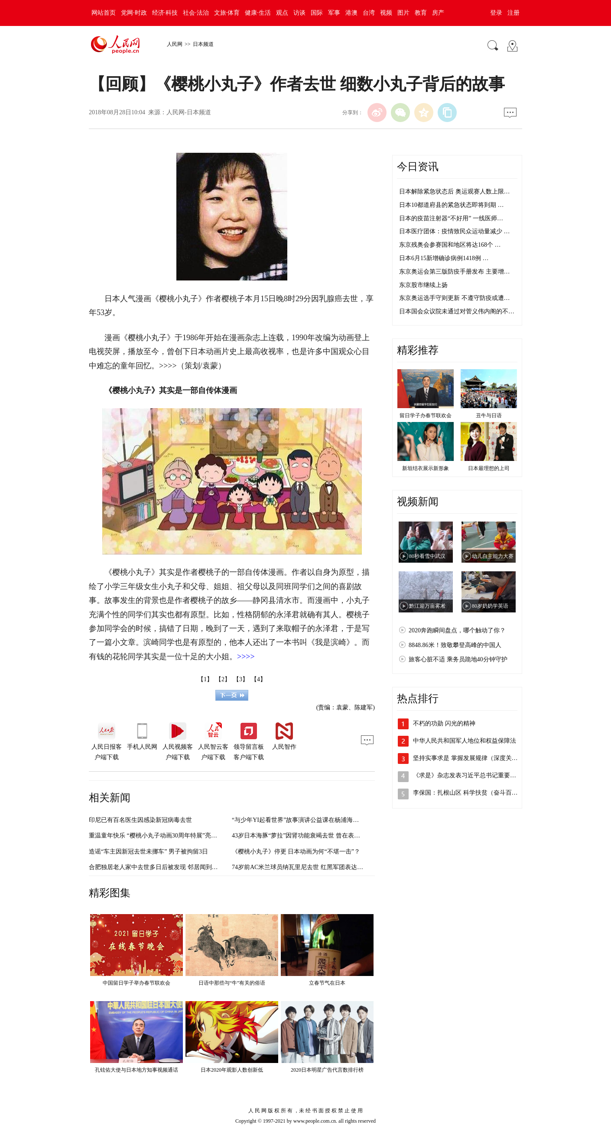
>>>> (168, 365)
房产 (438, 13)
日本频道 (203, 44)
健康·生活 (258, 13)
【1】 (205, 679)
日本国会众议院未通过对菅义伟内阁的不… (456, 311)
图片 (403, 13)
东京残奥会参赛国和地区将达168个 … (450, 245)
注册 (513, 13)
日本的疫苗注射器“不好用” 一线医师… (451, 218)
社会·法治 (196, 13)
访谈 (299, 13)
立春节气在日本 (327, 983)
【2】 (223, 679)
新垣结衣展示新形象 (425, 468)
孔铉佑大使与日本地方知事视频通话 (136, 1070)
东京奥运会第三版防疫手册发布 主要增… (454, 271)
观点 (282, 13)
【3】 (240, 679)
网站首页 (103, 13)
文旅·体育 (227, 13)
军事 (334, 13)
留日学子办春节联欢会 (426, 415)
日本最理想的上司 (489, 468)
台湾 (369, 13)
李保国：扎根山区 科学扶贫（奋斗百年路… (471, 792)
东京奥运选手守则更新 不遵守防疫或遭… (454, 298)
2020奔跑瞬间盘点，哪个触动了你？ (457, 630)
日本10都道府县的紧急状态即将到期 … (451, 205)
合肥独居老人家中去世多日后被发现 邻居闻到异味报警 (162, 867)
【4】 (258, 679)
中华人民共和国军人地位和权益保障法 (464, 741)
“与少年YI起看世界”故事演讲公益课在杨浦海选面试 (301, 820)
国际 (317, 13)
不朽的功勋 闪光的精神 (444, 723)
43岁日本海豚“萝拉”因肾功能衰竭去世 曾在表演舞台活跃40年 (314, 835)
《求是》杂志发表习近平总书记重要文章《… (473, 775)
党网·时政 (134, 13)
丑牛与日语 (489, 415)
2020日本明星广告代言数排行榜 (327, 1070)
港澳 (351, 13)
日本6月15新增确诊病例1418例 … (444, 258)
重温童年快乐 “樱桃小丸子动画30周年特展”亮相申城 (159, 835)
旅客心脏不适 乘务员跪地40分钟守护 (458, 659)
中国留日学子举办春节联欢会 (136, 983)
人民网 (174, 44)
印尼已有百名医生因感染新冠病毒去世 (140, 820)
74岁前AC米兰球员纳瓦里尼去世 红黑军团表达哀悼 (300, 867)
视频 (386, 13)
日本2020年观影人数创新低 (232, 1070)
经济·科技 (165, 13)
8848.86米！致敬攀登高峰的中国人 (455, 645)
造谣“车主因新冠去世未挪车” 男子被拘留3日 (148, 851)
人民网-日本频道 (188, 112)
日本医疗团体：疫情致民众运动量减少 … (454, 231)
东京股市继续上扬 (423, 285)
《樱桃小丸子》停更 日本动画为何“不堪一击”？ (296, 851)
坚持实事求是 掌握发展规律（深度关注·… (469, 758)
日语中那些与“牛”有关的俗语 (232, 983)
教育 (421, 13)
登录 (496, 13)
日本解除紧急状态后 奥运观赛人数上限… (454, 191)
